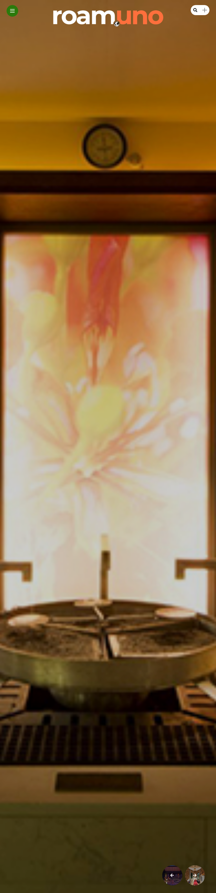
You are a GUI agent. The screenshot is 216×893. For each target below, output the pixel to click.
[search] (195, 10)
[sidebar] (204, 10)
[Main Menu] (12, 11)
